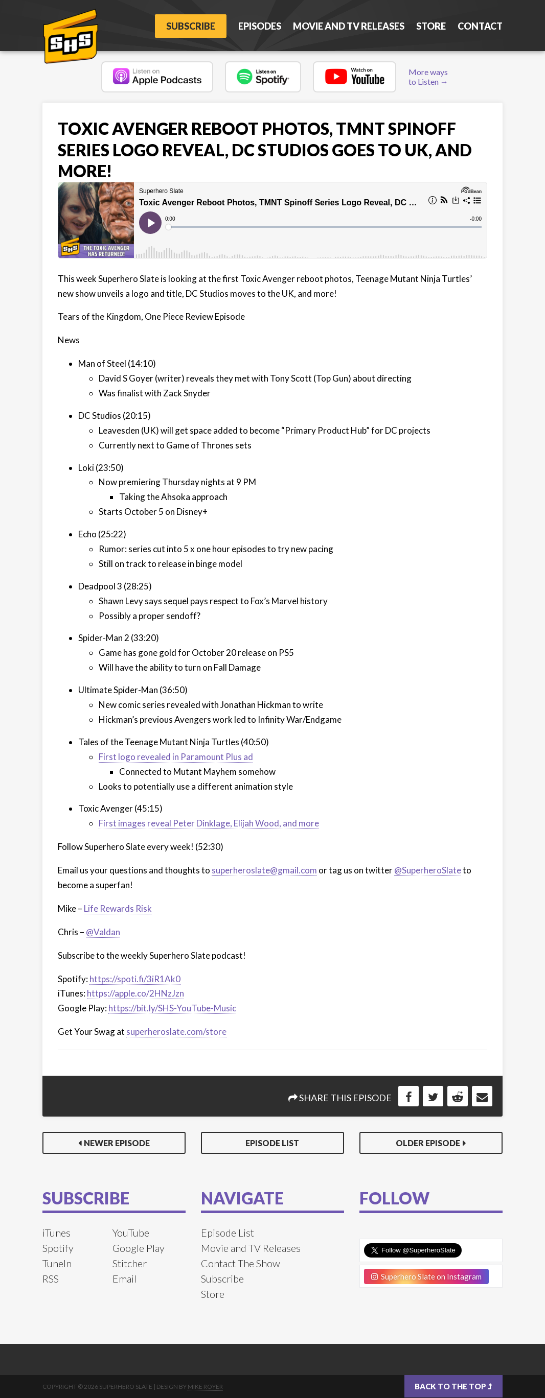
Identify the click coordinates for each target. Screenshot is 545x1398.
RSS (50, 1278)
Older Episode (428, 1143)
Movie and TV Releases (348, 26)
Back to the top (453, 1386)
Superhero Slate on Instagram (426, 1276)
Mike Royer (205, 1386)
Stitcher (129, 1263)
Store (431, 26)
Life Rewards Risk (118, 908)
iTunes (56, 1232)
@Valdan (103, 932)
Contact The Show (240, 1263)
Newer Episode (117, 1143)
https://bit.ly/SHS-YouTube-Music (172, 1008)
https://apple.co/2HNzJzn (135, 993)
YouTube (130, 1232)
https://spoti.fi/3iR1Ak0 (134, 979)
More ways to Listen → (428, 76)
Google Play (138, 1248)
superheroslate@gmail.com (264, 870)
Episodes (259, 26)
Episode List (272, 1143)
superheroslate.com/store (176, 1031)
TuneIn (57, 1263)
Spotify (58, 1248)
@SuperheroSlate (427, 870)
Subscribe (190, 26)
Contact (480, 26)
